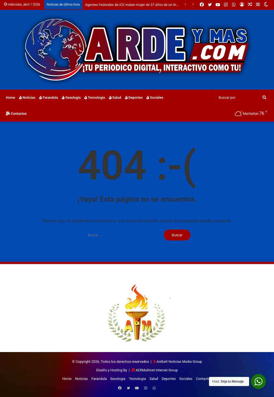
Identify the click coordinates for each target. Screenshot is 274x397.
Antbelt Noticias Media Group (179, 362)
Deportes (134, 98)
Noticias (27, 98)
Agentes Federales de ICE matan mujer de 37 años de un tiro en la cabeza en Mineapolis (153, 5)
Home (10, 98)
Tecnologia (94, 98)
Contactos (16, 114)
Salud (115, 98)
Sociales (154, 98)
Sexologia (71, 98)
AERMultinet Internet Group (157, 370)
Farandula (48, 98)
